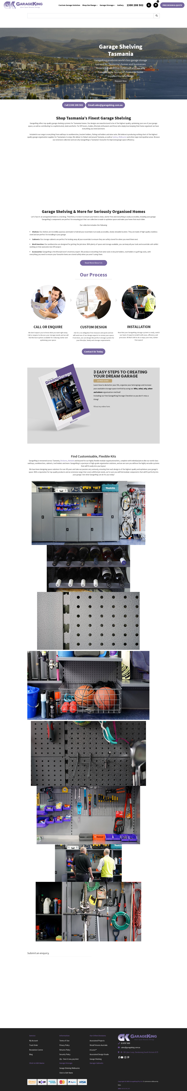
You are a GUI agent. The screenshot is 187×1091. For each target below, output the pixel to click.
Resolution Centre (36, 1050)
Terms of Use (64, 1040)
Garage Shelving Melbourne (69, 1068)
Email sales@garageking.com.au (105, 104)
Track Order (33, 1045)
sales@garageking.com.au (130, 1047)
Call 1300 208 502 (74, 104)
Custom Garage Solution (69, 5)
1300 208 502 (135, 5)
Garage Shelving (96, 1059)
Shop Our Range (89, 5)
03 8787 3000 (125, 1043)
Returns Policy (64, 1050)
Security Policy (64, 1054)
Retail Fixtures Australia (98, 1045)
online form (105, 406)
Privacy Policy (64, 1045)
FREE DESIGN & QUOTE (172, 5)
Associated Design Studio (99, 1054)
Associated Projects (97, 1040)
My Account (33, 1040)
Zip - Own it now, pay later (69, 1059)
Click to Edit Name (66, 1073)
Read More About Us (93, 262)
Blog (31, 1054)
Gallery (120, 5)
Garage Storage (107, 5)
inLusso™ (93, 1050)
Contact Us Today (93, 351)
